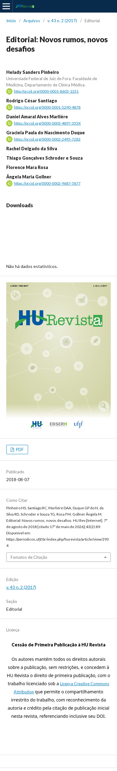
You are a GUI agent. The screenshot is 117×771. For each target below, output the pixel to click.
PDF (19, 449)
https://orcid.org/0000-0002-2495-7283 (47, 139)
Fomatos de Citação (29, 557)
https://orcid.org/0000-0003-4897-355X (47, 123)
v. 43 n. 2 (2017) (62, 20)
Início (11, 20)
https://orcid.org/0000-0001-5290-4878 (47, 107)
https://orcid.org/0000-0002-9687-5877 (47, 183)
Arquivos (31, 20)
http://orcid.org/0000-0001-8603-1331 (46, 91)
